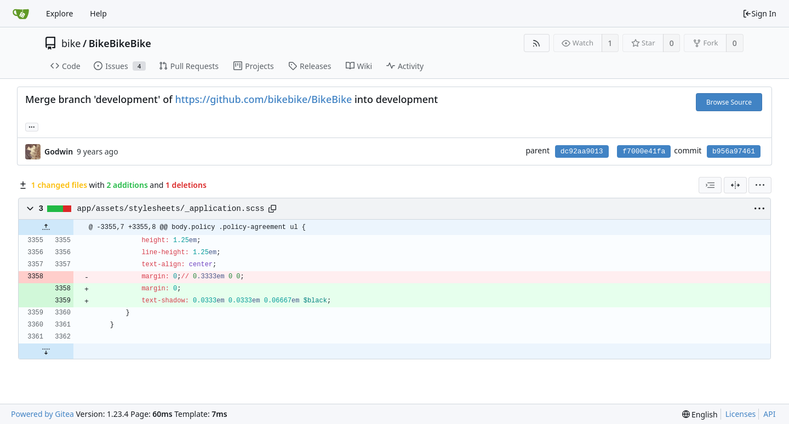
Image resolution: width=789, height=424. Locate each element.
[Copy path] (272, 208)
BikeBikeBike (120, 43)
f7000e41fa (643, 151)
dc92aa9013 (582, 151)
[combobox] (710, 185)
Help (98, 13)
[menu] (759, 185)
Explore (59, 13)
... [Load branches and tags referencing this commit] (31, 126)
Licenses (740, 414)
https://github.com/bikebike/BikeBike (263, 99)
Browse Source (729, 102)
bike (71, 43)
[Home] (20, 14)
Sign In (759, 13)
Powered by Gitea (42, 414)
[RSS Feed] (537, 43)
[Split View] (735, 185)
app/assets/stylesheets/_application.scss (171, 208)
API (769, 414)
